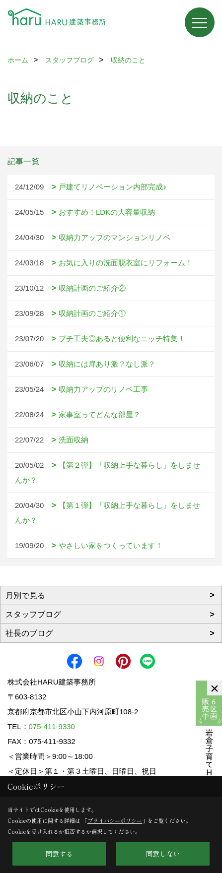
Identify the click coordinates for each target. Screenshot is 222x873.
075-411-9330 (52, 726)
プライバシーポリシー (114, 820)
